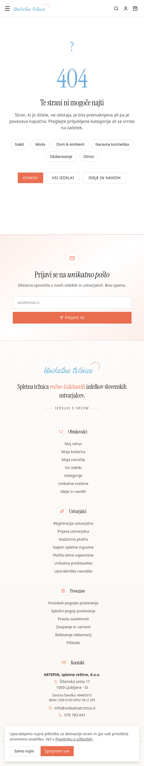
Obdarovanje (61, 156)
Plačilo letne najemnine (71, 555)
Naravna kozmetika (112, 144)
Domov (30, 177)
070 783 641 (74, 714)
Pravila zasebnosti (72, 619)
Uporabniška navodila (72, 571)
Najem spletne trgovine (72, 547)
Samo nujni (24, 751)
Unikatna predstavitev (72, 563)
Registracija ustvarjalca (72, 523)
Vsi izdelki (63, 177)
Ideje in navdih (105, 177)
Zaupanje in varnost (71, 627)
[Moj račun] (125, 8)
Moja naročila (72, 459)
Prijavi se (72, 317)
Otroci (89, 156)
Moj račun (72, 443)
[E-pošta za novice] (72, 302)
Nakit (19, 144)
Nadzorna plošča (72, 539)
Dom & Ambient (70, 144)
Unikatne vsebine (72, 483)
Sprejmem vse (57, 751)
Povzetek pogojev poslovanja (72, 603)
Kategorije (72, 475)
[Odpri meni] (7, 8)
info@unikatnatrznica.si (74, 708)
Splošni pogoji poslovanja (72, 611)
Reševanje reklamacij (72, 635)
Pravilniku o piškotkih (74, 739)
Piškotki (72, 642)
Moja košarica (72, 451)
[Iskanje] (116, 8)
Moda (40, 144)
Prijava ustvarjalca (72, 531)
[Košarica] (135, 8)
